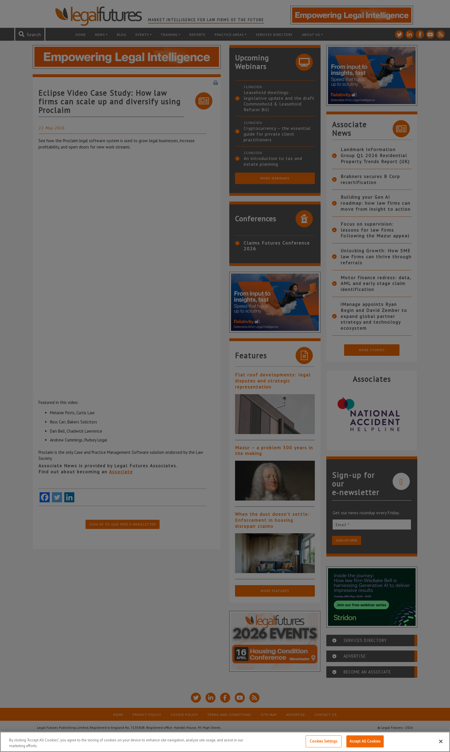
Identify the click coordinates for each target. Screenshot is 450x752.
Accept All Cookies (365, 741)
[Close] (441, 741)
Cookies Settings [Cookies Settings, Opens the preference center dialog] (323, 741)
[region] (225, 742)
